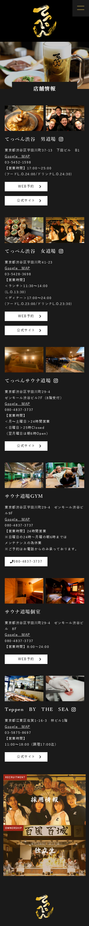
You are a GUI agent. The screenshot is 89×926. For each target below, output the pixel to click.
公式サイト (30, 200)
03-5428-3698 (18, 274)
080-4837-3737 (19, 410)
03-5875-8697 (18, 732)
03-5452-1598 (18, 162)
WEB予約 (30, 186)
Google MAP (17, 156)
